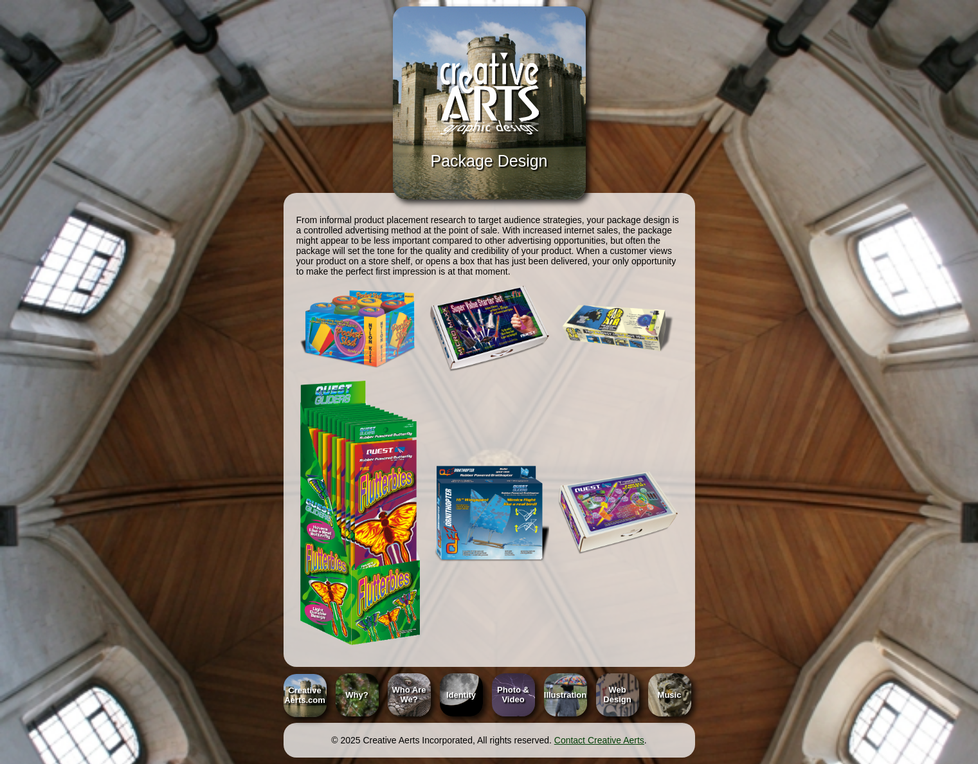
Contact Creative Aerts (599, 740)
